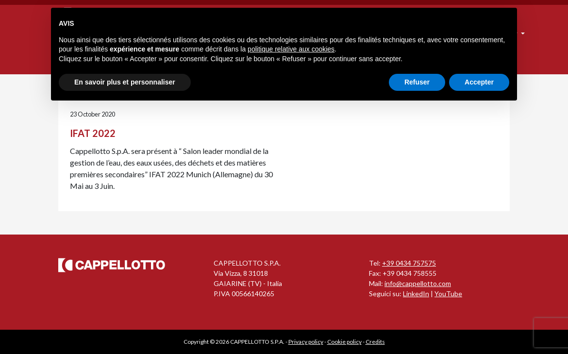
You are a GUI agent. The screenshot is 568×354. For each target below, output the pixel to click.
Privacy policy (305, 341)
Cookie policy (344, 341)
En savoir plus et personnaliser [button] (124, 82)
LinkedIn (416, 293)
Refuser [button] (417, 82)
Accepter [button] (479, 82)
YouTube (448, 293)
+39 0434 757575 (409, 263)
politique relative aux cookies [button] (291, 49)
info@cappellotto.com (417, 283)
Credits (375, 341)
